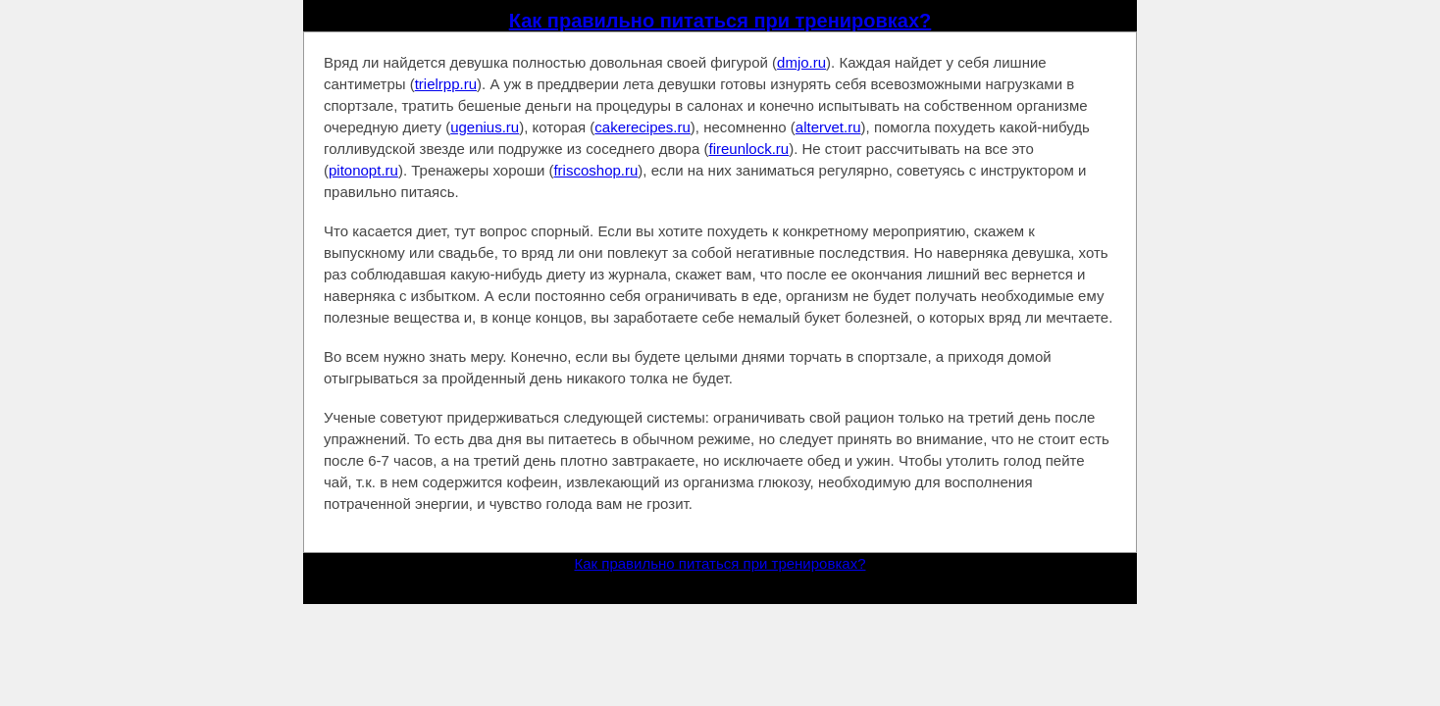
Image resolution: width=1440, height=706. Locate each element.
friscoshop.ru (595, 170)
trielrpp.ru (446, 84)
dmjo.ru (801, 62)
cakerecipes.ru (642, 127)
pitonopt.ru (363, 170)
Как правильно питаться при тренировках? (720, 20)
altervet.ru (828, 127)
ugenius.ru (484, 127)
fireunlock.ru (748, 148)
